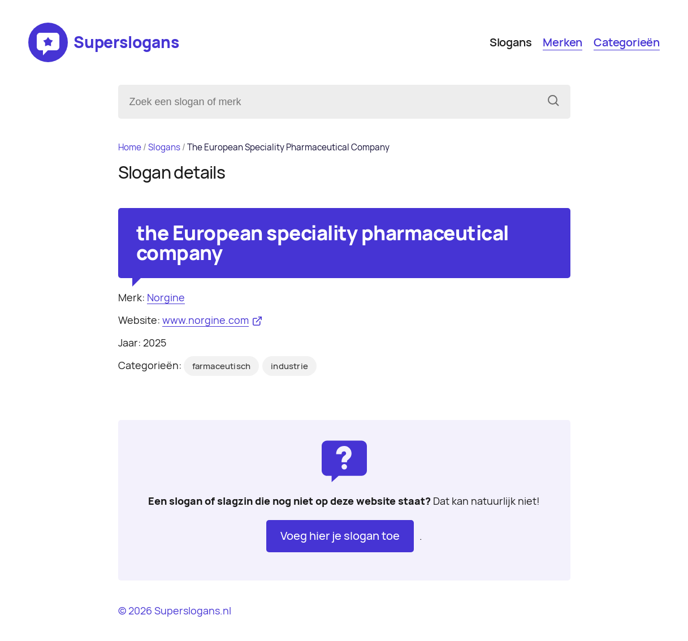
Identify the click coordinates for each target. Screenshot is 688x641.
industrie (289, 366)
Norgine (166, 297)
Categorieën (627, 42)
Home (129, 147)
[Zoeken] (553, 102)
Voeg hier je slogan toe (340, 536)
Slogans (511, 42)
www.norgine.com (205, 320)
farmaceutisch (221, 366)
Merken (562, 42)
